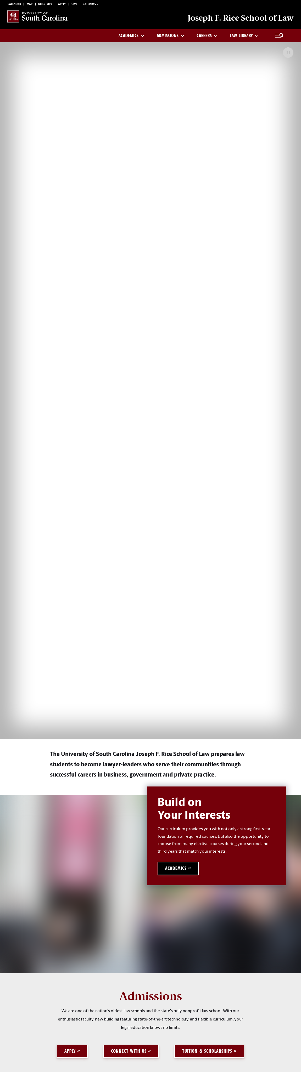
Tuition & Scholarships (207, 1051)
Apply (62, 4)
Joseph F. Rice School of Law (241, 18)
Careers (207, 35)
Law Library (244, 35)
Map (29, 4)
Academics (131, 35)
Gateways (91, 4)
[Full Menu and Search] (279, 35)
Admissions (171, 35)
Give (74, 4)
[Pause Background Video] (288, 52)
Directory (45, 4)
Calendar (14, 4)
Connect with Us (129, 1051)
